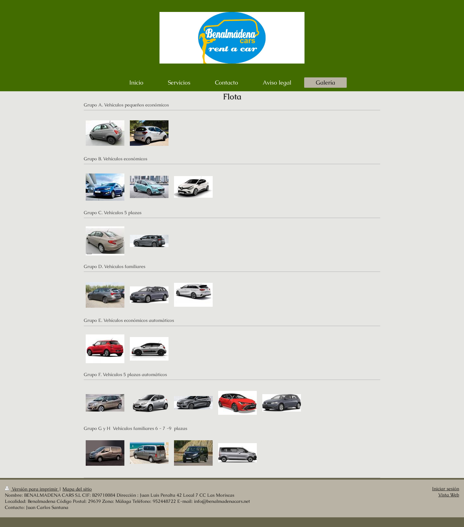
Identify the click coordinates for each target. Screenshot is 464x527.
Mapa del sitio (77, 489)
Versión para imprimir (32, 489)
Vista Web (448, 495)
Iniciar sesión (445, 489)
